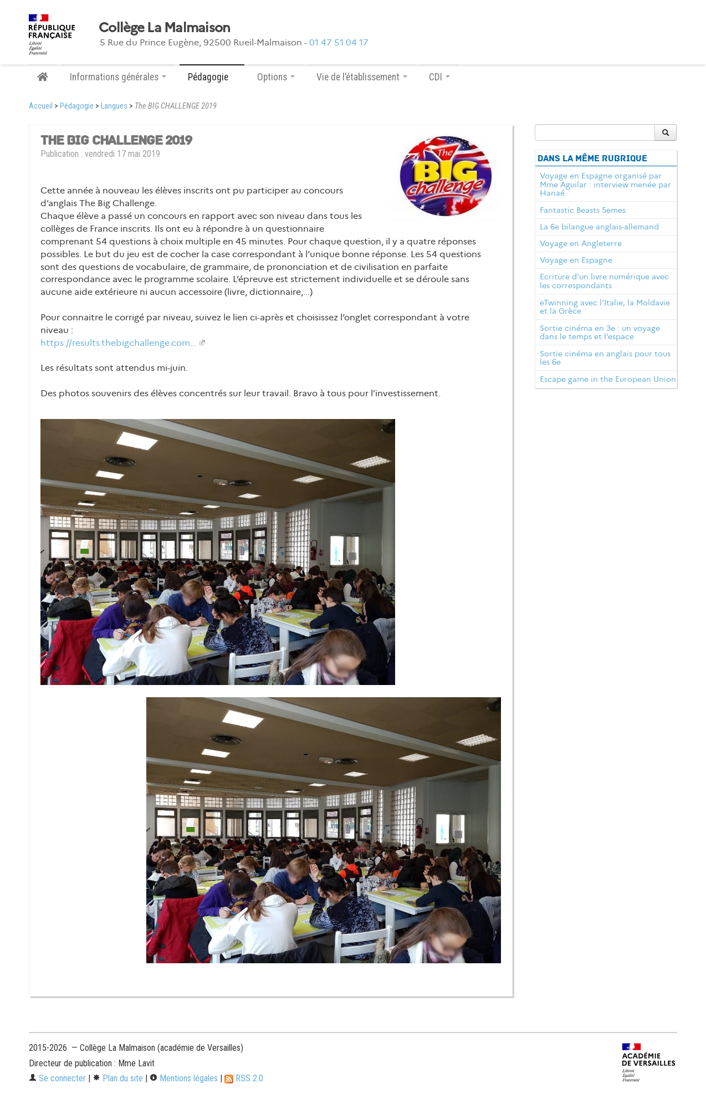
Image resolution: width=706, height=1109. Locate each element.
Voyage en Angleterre (581, 243)
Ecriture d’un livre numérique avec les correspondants (604, 281)
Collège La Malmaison (165, 28)
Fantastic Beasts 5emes (583, 210)
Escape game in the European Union (608, 379)
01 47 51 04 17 (339, 42)
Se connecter (57, 1078)
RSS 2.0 (243, 1078)
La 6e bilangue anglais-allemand (599, 227)
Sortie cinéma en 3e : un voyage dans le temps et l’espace (600, 332)
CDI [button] (439, 77)
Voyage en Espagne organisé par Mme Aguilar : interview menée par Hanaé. (605, 184)
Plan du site (118, 1078)
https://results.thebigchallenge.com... (118, 343)
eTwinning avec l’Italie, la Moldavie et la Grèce (605, 307)
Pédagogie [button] (212, 77)
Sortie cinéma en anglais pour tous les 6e (605, 358)
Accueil (41, 106)
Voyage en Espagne (576, 260)
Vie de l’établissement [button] (361, 77)
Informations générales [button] (118, 77)
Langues (114, 106)
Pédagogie (77, 106)
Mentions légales (184, 1078)
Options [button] (276, 77)
